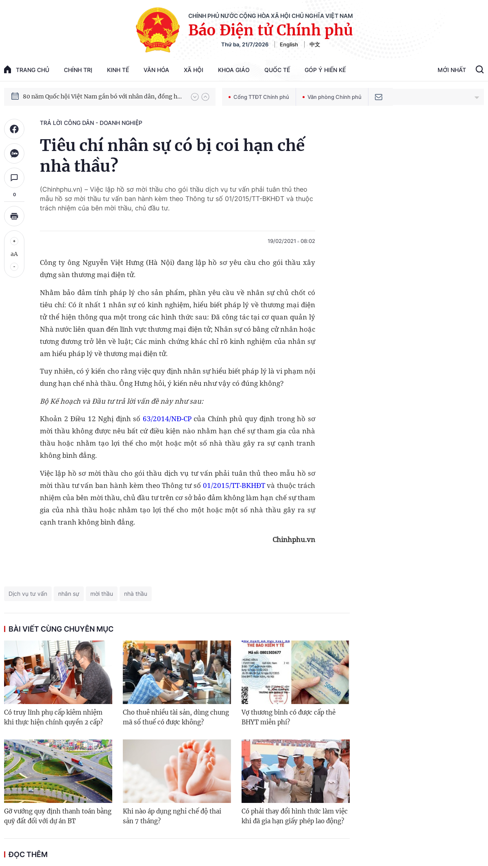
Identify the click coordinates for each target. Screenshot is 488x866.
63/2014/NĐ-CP (167, 418)
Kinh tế (118, 69)
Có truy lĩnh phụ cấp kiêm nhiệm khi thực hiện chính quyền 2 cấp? (53, 717)
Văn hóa (156, 69)
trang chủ (26, 69)
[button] (195, 97)
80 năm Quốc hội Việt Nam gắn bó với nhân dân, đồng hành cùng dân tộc (103, 96)
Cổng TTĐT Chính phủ (259, 97)
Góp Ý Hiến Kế (325, 69)
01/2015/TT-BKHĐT (234, 485)
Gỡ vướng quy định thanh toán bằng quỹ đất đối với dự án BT (57, 816)
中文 (314, 44)
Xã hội (193, 69)
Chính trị (78, 69)
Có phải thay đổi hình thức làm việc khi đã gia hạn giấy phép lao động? (295, 816)
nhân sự (68, 593)
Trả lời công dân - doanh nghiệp (91, 122)
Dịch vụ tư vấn (28, 593)
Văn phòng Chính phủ (332, 97)
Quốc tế (277, 69)
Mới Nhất (452, 69)
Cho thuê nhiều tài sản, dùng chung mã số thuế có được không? (176, 717)
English (289, 44)
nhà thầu (135, 593)
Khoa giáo (234, 69)
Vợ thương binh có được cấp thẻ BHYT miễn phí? (289, 717)
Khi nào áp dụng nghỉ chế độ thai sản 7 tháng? (172, 816)
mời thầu (101, 593)
